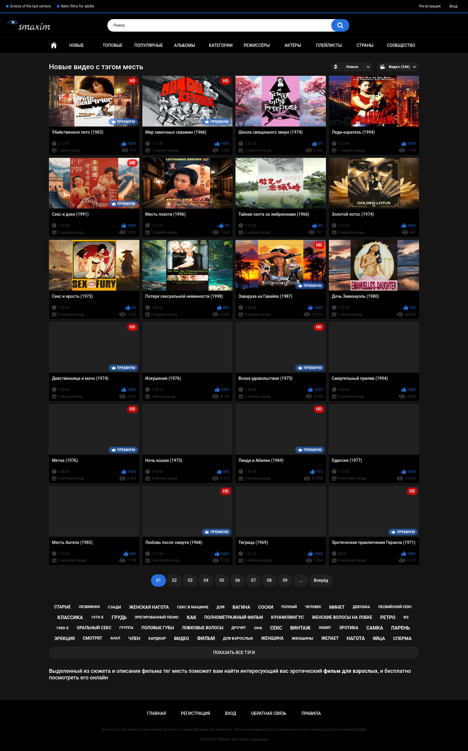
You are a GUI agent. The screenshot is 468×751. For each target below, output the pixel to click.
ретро (387, 617)
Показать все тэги (234, 652)
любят (324, 628)
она (258, 628)
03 (190, 580)
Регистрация (430, 6)
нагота (356, 638)
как (191, 617)
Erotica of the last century (30, 6)
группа (126, 628)
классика (70, 617)
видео (181, 638)
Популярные (148, 45)
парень (400, 628)
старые (62, 606)
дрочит (238, 628)
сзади (114, 607)
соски (265, 607)
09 (285, 580)
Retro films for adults (77, 6)
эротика (348, 627)
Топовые (112, 45)
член (134, 638)
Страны (364, 45)
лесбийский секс (395, 607)
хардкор (157, 638)
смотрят (92, 638)
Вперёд (321, 580)
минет (337, 607)
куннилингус (287, 617)
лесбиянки (89, 607)
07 (253, 580)
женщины (302, 638)
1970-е (97, 617)
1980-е (62, 628)
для (220, 607)
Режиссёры (257, 45)
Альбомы (184, 45)
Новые (76, 45)
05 (221, 580)
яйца (379, 638)
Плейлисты (329, 45)
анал (115, 638)
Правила (311, 713)
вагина (241, 607)
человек (313, 607)
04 (206, 580)
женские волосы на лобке (342, 617)
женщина (272, 638)
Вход (453, 6)
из (406, 617)
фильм (206, 638)
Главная (54, 45)
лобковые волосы (203, 627)
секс (276, 628)
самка (374, 628)
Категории (221, 45)
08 (269, 580)
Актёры (292, 45)
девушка (361, 607)
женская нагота (149, 607)
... (301, 580)
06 (237, 580)
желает (329, 638)
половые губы (157, 627)
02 (174, 580)
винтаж (300, 628)
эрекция (64, 638)
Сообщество (401, 45)
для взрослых (238, 638)
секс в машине (193, 607)
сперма (402, 638)
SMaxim (223, 739)
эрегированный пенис (157, 617)
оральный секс (94, 627)
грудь (119, 617)
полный (289, 607)
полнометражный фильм (233, 617)
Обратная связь (268, 713)
